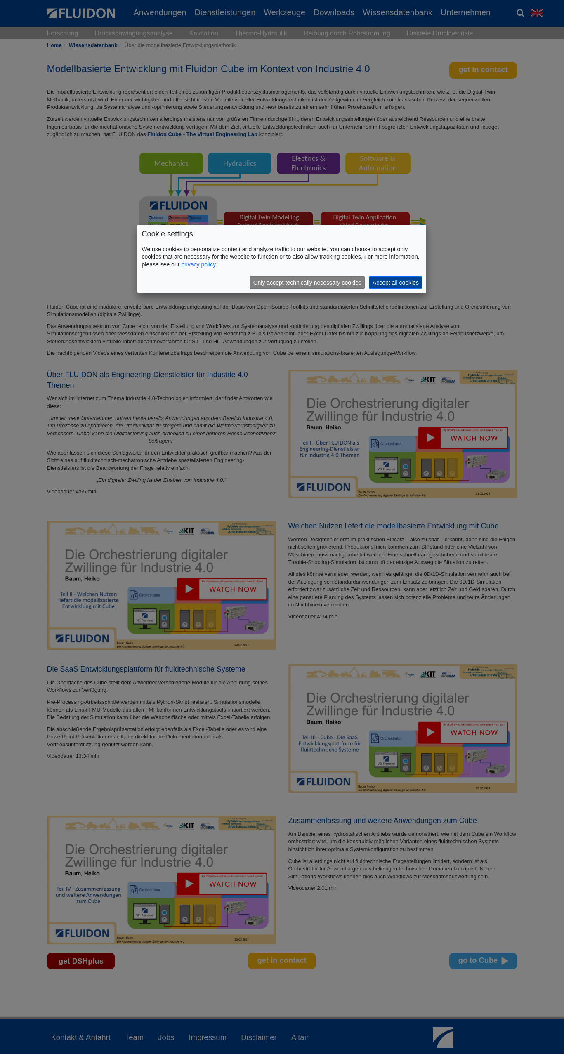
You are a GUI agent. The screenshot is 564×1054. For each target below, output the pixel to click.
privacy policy (198, 264)
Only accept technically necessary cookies (307, 282)
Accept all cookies (396, 282)
